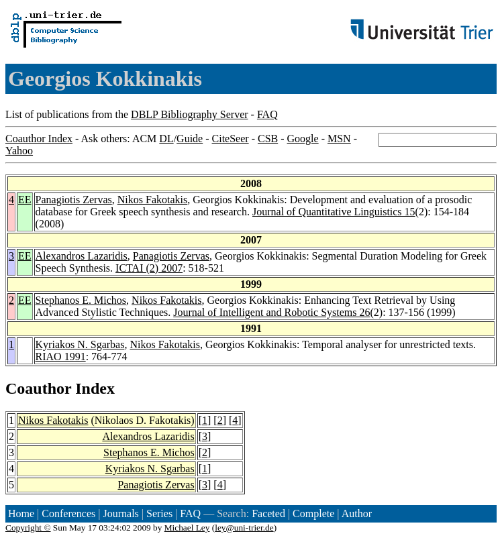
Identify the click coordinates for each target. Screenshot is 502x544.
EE (25, 199)
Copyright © (28, 528)
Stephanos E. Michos (81, 300)
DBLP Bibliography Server (189, 114)
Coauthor (38, 388)
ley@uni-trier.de (244, 528)
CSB (268, 138)
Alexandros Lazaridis (82, 256)
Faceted (268, 513)
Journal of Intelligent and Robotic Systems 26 (271, 312)
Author (357, 513)
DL (166, 138)
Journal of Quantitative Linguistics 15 (333, 211)
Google (303, 138)
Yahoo (19, 150)
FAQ (267, 114)
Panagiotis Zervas (74, 199)
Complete (313, 513)
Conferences (68, 513)
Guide (190, 138)
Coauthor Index (38, 138)
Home (21, 513)
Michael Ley (187, 528)
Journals (120, 513)
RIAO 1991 (61, 356)
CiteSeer (230, 138)
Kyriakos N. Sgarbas (80, 344)
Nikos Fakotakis (152, 199)
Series (159, 513)
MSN (339, 138)
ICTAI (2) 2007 (149, 268)
